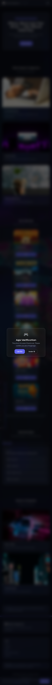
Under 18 (32, 351)
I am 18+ (20, 351)
